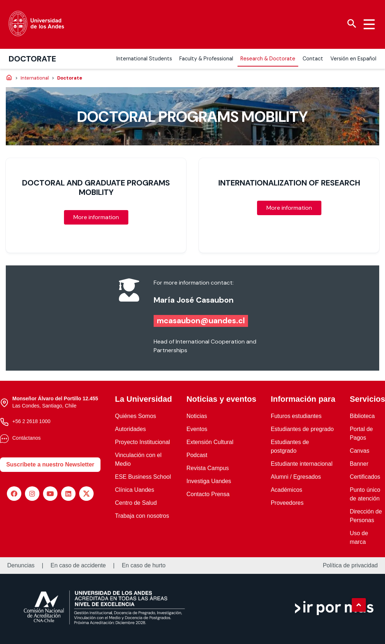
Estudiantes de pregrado (302, 429)
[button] (358, 605)
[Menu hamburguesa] (369, 24)
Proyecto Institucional (142, 442)
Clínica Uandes (134, 490)
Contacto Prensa (208, 494)
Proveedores (287, 503)
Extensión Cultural (210, 442)
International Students (144, 58)
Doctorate (32, 59)
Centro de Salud (136, 503)
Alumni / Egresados (296, 477)
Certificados (365, 477)
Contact (313, 58)
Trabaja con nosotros (142, 516)
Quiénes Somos (135, 416)
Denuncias (21, 565)
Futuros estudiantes (296, 416)
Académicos (286, 490)
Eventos (197, 429)
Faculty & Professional (206, 58)
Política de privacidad (350, 565)
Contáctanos (26, 438)
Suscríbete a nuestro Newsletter (50, 464)
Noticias (197, 416)
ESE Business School (143, 477)
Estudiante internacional (302, 464)
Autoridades (130, 429)
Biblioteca (362, 416)
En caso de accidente (78, 565)
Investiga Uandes (209, 481)
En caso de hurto (144, 565)
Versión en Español (353, 58)
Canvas (359, 451)
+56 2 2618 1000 (31, 421)
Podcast (197, 455)
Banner (359, 464)
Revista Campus (208, 468)
